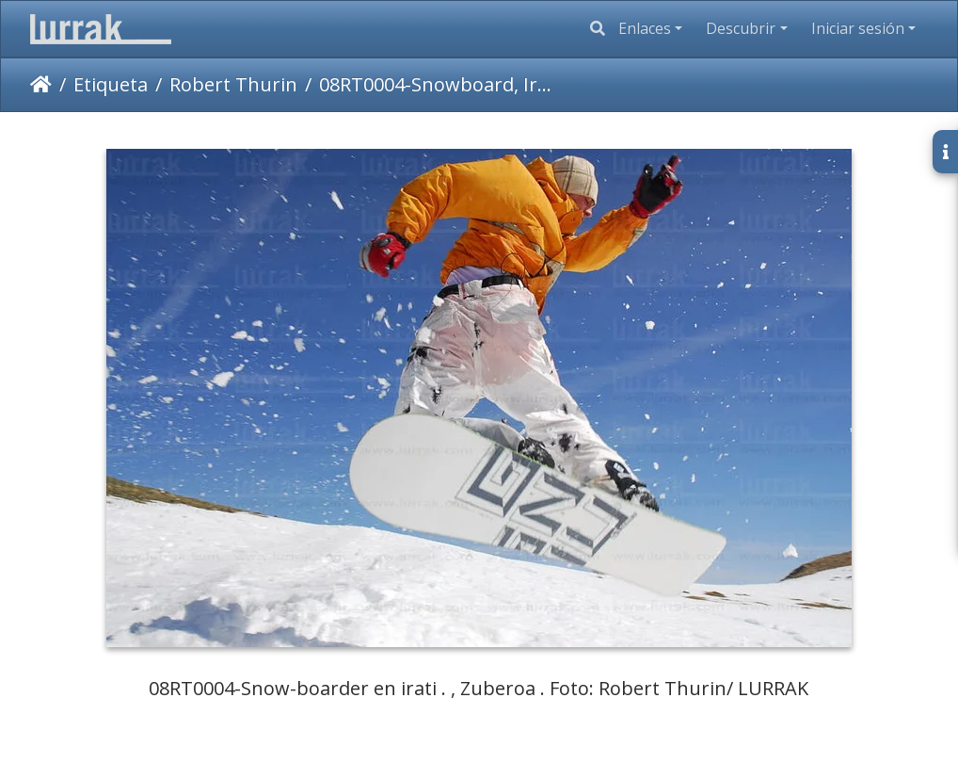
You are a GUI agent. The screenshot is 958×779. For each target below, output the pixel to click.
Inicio (41, 85)
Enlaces (644, 28)
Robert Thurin (233, 84)
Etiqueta (110, 84)
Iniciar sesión (857, 28)
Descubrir (740, 28)
